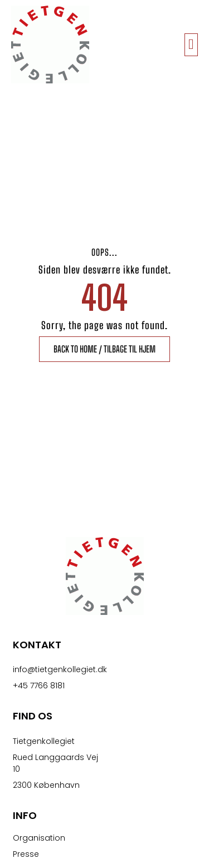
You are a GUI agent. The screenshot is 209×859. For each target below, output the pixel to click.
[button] (191, 44)
